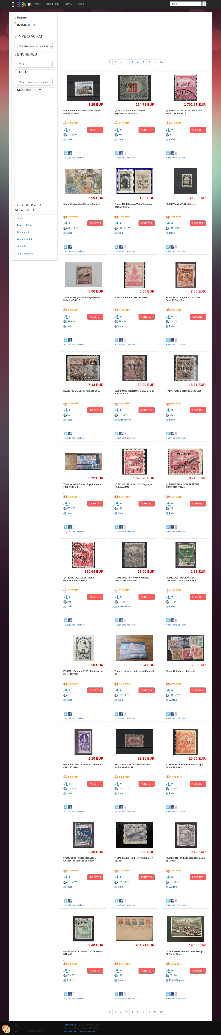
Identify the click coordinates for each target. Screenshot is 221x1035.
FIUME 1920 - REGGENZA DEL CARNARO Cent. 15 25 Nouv (79, 859)
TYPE (37, 4)
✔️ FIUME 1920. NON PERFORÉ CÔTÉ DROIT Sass (182, 485)
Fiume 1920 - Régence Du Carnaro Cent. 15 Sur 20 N (184, 299)
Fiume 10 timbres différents (180, 671)
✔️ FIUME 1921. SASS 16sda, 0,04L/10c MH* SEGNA (78, 579)
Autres (173, 700)
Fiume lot (22, 246)
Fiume (20, 218)
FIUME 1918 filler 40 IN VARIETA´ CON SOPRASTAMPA (131, 579)
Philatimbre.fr (70, 1025)
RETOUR (33, 25)
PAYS (68, 4)
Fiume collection (25, 253)
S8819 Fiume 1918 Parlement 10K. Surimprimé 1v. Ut (132, 766)
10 (161, 62)
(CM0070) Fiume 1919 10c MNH (131, 297)
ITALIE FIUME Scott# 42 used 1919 (81, 391)
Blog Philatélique (87, 1032)
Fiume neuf (23, 232)
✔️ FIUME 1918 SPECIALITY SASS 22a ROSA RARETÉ (184, 112)
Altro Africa (124, 419)
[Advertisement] (35, 148)
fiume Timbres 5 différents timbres (81, 204)
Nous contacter (71, 1032)
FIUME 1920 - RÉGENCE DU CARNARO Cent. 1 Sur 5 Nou (181, 579)
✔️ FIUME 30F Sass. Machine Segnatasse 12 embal (129, 112)
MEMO (80, 4)
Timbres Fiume (25, 225)
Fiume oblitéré (24, 239)
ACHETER (95, 130)
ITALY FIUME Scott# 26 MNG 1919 (183, 391)
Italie (69, 139)
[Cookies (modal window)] (6, 1029)
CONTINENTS (52, 4)
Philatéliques (176, 980)
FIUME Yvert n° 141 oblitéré (180, 204)
